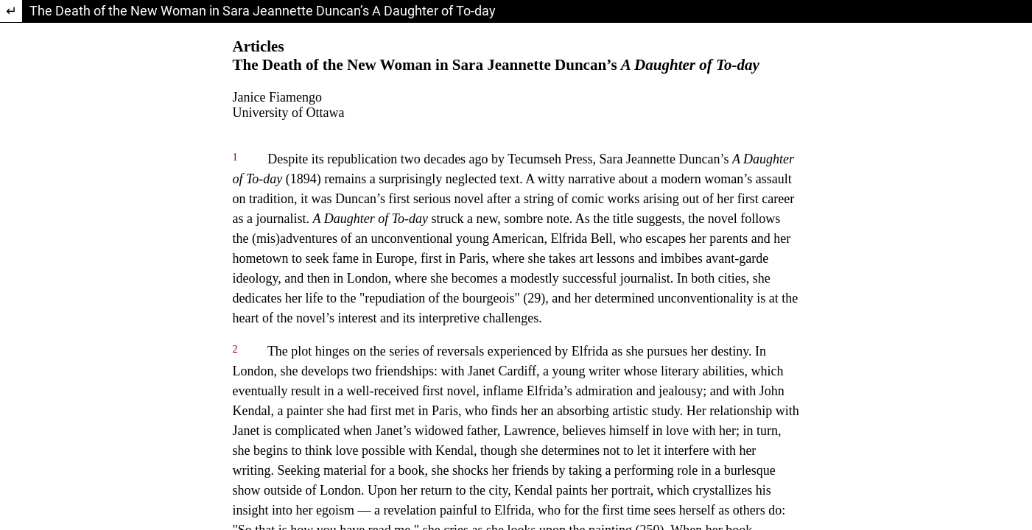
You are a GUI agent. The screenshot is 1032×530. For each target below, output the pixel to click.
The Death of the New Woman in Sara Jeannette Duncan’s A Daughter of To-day (262, 10)
